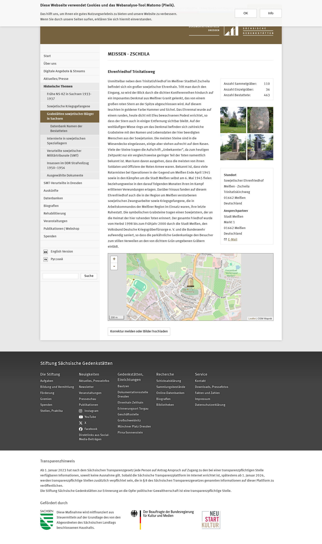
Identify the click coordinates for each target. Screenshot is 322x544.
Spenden (50, 236)
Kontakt (200, 381)
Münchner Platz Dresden (134, 426)
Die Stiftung (50, 374)
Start (47, 56)
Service (201, 374)
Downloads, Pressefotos (211, 387)
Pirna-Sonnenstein (130, 432)
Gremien (46, 399)
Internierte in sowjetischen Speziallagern (66, 141)
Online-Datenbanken (170, 393)
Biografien (51, 206)
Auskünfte (51, 191)
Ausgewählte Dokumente (65, 175)
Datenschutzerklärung (210, 405)
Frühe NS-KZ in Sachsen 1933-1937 (69, 97)
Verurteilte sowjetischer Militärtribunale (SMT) (64, 153)
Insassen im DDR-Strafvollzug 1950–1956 (68, 166)
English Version (58, 252)
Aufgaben (46, 381)
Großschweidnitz (129, 420)
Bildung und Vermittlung (57, 387)
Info (270, 12)
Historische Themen (58, 86)
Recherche (165, 374)
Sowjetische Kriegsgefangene (68, 106)
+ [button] (114, 259)
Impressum (202, 399)
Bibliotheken (165, 405)
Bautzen (123, 386)
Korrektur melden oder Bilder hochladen (139, 331)
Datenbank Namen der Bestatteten (66, 129)
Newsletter (86, 387)
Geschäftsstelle (128, 414)
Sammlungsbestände (170, 387)
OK (246, 12)
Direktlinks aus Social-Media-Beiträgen (94, 437)
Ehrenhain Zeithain (130, 402)
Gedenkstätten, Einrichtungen (130, 377)
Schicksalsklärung (168, 381)
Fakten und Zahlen (207, 393)
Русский (53, 259)
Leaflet (252, 318)
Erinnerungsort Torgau (133, 408)
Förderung (47, 393)
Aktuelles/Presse (56, 79)
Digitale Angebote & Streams (64, 71)
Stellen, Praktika (51, 411)
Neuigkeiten (89, 374)
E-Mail (232, 239)
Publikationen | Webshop (61, 229)
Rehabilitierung (55, 213)
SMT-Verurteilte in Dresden (63, 183)
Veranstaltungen (55, 221)
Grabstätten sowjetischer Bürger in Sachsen (70, 117)
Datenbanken (53, 198)
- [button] (114, 266)
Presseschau (87, 399)
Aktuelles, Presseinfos (94, 381)
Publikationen (88, 405)
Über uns (50, 64)
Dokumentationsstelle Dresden (133, 394)
